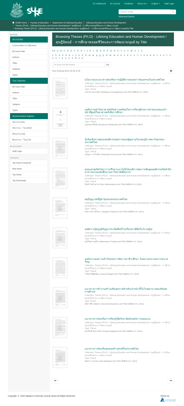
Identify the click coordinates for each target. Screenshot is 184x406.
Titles (14, 63)
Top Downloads (19, 180)
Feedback (128, 3)
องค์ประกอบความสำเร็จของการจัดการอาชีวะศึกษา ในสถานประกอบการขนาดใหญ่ (126, 260)
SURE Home (21, 23)
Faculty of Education (39, 23)
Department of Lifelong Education (67, 23)
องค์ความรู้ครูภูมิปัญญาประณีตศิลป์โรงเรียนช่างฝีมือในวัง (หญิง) (118, 229)
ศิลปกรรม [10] (18, 134)
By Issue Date (18, 51)
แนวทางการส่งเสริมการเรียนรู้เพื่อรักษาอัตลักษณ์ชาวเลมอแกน (117, 318)
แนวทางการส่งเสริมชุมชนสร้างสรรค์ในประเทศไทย (112, 348)
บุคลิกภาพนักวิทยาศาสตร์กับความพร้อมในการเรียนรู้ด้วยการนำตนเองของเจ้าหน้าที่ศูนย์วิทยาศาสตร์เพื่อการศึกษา (126, 111)
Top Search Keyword (21, 163)
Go (107, 65)
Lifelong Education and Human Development (106, 23)
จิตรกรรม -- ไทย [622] (22, 128)
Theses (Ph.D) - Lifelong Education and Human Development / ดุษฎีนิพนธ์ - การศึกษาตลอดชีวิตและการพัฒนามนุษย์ (66, 25)
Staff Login (17, 151)
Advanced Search (127, 16)
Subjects (16, 69)
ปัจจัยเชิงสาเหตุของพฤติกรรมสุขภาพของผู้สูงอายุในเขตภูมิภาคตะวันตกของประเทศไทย (124, 141)
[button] (142, 3)
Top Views (17, 174)
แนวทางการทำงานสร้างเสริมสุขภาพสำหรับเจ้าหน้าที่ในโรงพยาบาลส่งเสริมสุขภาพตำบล (126, 290)
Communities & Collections (24, 45)
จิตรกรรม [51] (18, 122)
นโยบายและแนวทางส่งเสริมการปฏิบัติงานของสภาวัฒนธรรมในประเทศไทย (124, 79)
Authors (15, 57)
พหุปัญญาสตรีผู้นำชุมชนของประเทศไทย (106, 199)
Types (15, 75)
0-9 (53, 51)
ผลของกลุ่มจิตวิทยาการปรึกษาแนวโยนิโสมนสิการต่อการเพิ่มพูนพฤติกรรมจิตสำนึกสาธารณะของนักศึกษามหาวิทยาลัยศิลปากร (128, 170)
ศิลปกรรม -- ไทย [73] (21, 140)
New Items (17, 169)
